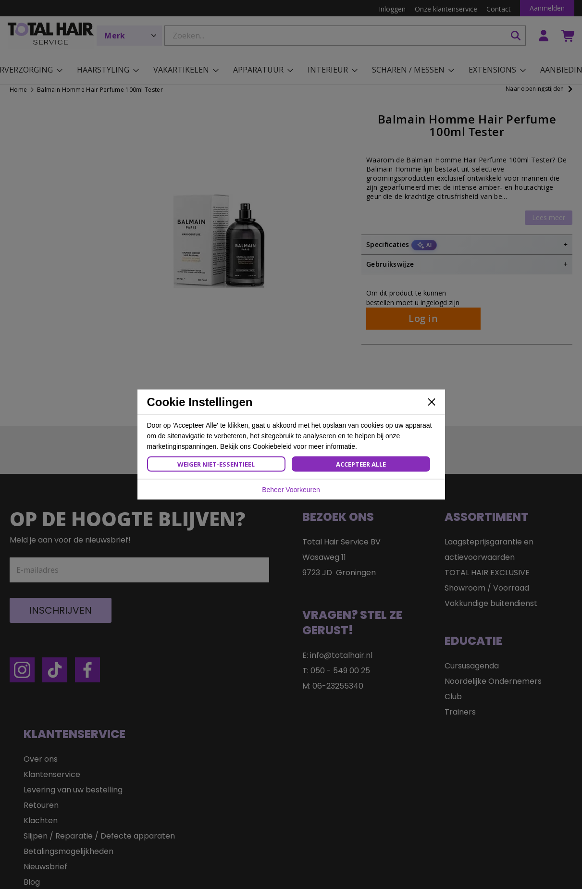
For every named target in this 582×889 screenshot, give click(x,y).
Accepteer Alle (361, 464)
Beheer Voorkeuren (291, 490)
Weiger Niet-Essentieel (216, 464)
